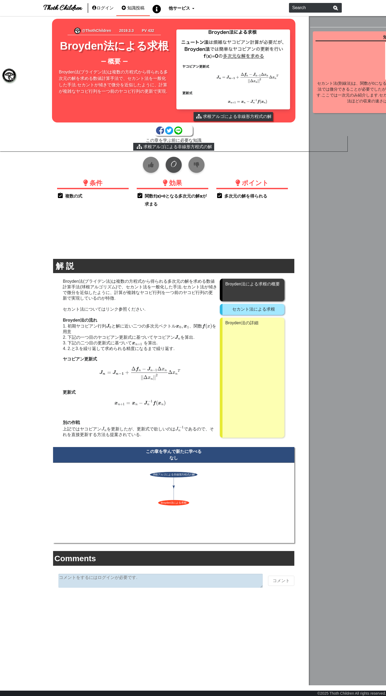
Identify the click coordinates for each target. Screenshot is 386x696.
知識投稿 (133, 8)
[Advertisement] (154, 631)
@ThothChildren (80, 30)
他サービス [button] (180, 8)
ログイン (103, 8)
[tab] (8, 76)
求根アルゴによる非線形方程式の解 (155, 145)
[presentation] (89, 324)
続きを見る (344, 114)
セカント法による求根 (234, 307)
